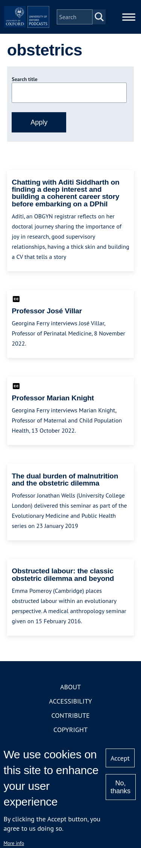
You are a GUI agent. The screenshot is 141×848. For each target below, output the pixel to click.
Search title (24, 79)
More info (13, 843)
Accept (120, 758)
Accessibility (70, 701)
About (70, 687)
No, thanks (120, 787)
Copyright (70, 729)
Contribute (70, 715)
